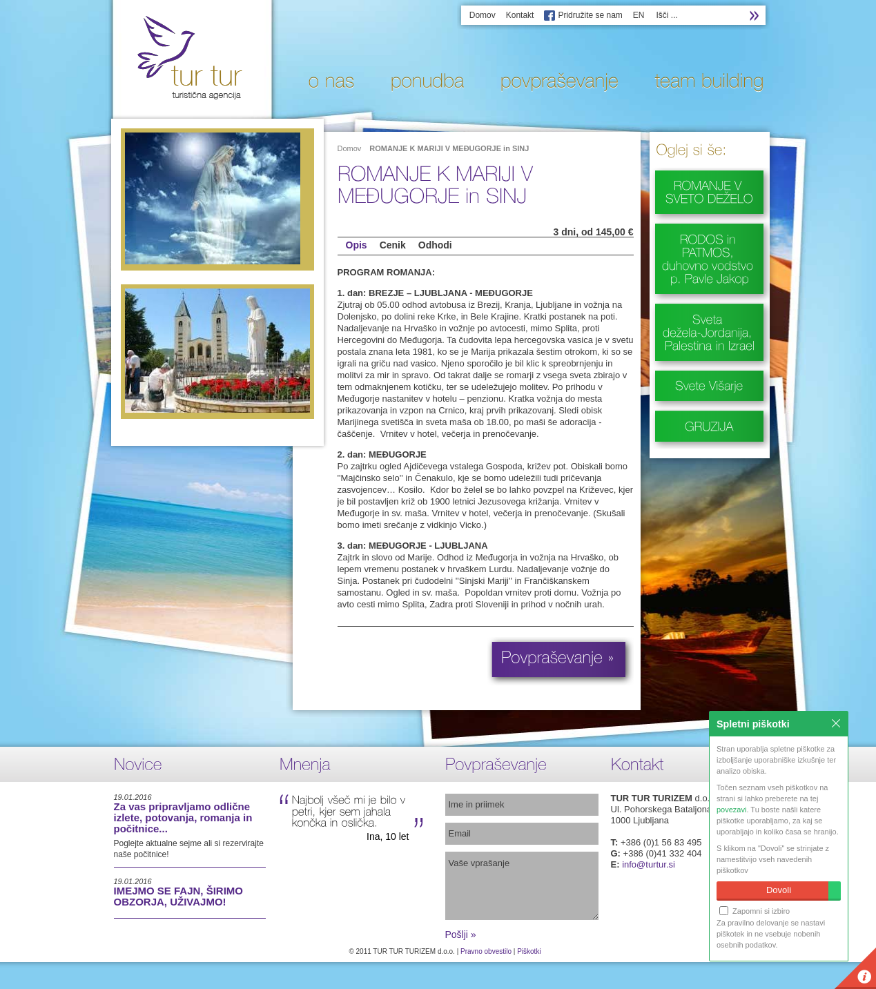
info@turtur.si (648, 864)
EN (639, 15)
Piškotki (529, 951)
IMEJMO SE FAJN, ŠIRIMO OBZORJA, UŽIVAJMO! (179, 896)
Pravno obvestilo (486, 951)
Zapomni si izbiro (754, 910)
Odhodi (435, 245)
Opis (356, 245)
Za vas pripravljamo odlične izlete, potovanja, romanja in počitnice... (183, 817)
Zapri (836, 723)
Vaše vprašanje (521, 886)
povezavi (731, 809)
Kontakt (520, 15)
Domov (482, 15)
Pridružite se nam (590, 15)
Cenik (393, 245)
